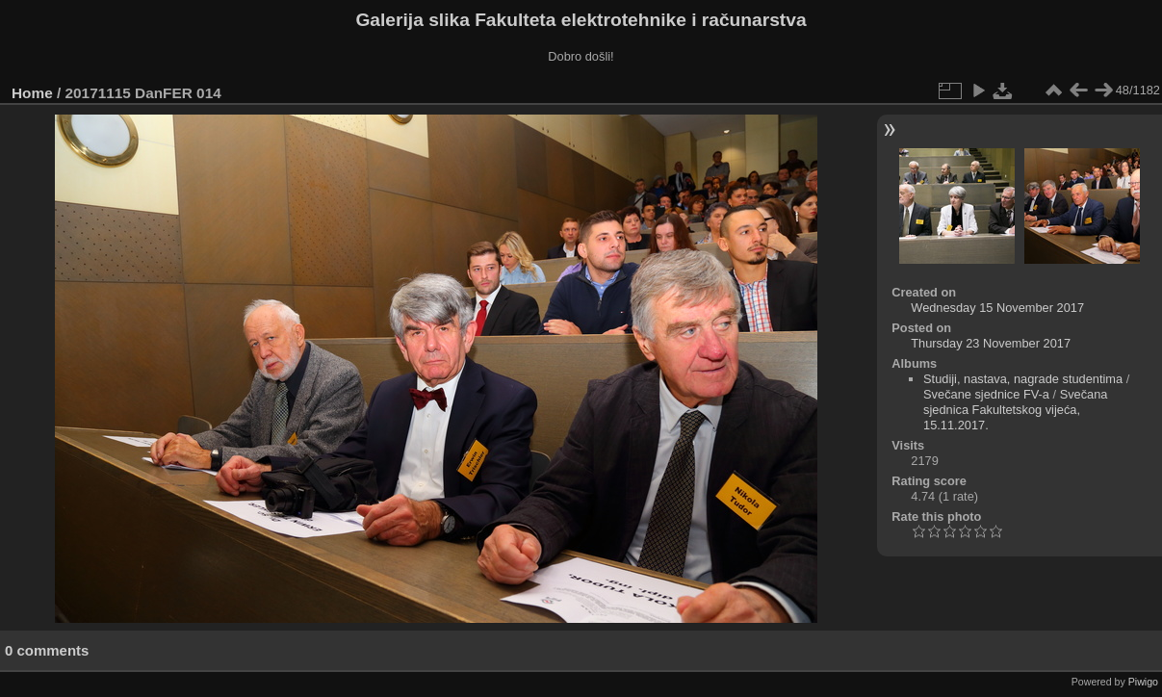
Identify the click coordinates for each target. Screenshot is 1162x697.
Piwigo (1143, 681)
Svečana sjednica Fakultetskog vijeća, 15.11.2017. (1015, 409)
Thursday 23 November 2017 (991, 343)
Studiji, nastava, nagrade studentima (1023, 379)
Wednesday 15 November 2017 (997, 307)
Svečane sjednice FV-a (986, 394)
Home (32, 93)
